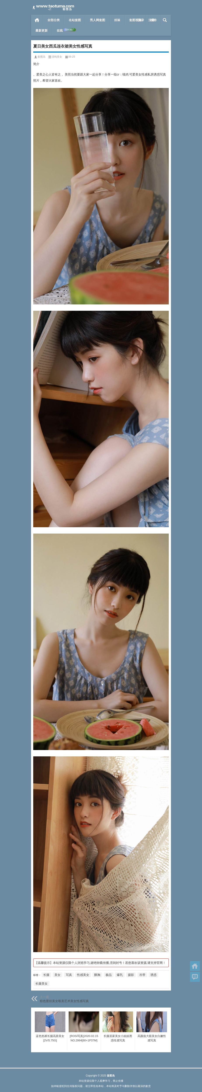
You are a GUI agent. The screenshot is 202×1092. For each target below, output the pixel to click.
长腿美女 (41, 983)
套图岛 (41, 56)
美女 (57, 975)
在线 (66, 30)
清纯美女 (57, 56)
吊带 (142, 975)
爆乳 (120, 975)
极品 (109, 975)
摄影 (131, 975)
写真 (69, 975)
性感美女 (83, 975)
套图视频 (135, 20)
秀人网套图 (97, 20)
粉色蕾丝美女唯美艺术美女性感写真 (64, 1001)
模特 (153, 20)
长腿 (46, 975)
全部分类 (53, 20)
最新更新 (41, 30)
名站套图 (75, 20)
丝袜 (117, 20)
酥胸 (97, 975)
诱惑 (153, 975)
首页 (37, 20)
